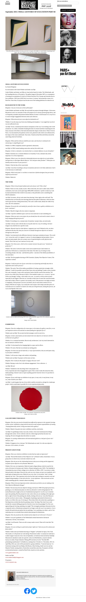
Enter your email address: (62, 1)
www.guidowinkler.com (11, 552)
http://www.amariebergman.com (22, 579)
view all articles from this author (13, 584)
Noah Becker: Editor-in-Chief (43, 597)
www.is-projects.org (10, 562)
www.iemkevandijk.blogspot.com (14, 557)
